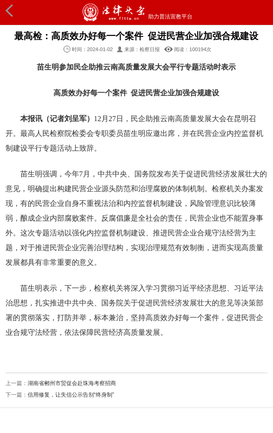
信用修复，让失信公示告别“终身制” (71, 395)
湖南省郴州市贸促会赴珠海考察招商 (72, 383)
